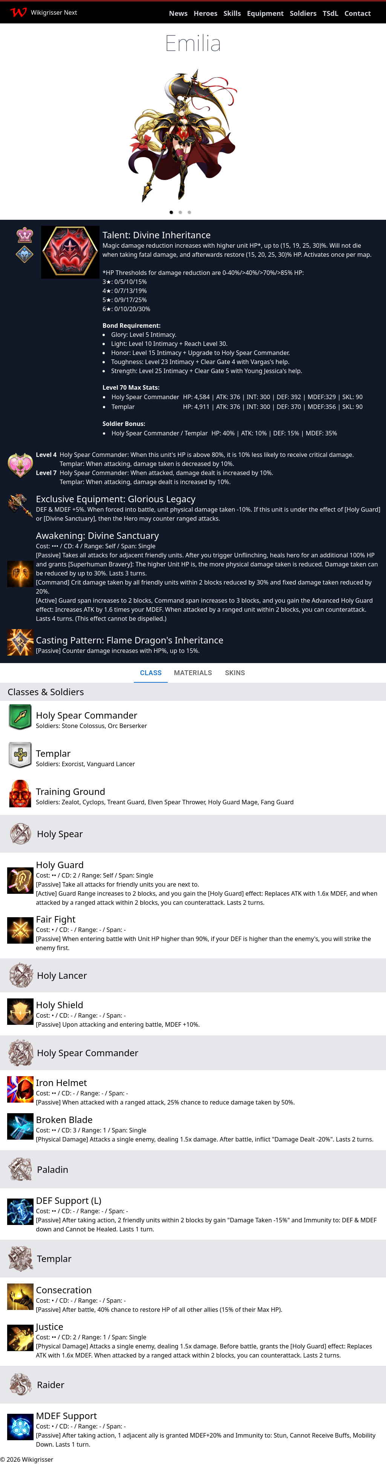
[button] (171, 212)
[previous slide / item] (110, 144)
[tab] (151, 673)
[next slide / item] (250, 144)
